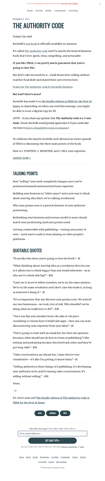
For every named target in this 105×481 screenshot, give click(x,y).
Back (40, 413)
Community (60, 10)
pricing (64, 447)
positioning (72, 447)
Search (55, 462)
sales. (82, 447)
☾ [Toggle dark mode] (101, 3)
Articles (39, 10)
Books (48, 10)
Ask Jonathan (66, 462)
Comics (80, 457)
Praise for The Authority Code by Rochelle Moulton (43, 86)
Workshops (48, 457)
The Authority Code (36, 50)
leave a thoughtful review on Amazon (47, 127)
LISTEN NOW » (22, 158)
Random (53, 413)
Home (30, 10)
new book (31, 43)
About (31, 457)
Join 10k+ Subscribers (69, 4)
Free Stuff (46, 462)
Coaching (73, 10)
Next (65, 413)
